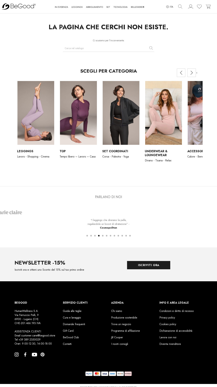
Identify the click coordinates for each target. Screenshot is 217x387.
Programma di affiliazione (125, 331)
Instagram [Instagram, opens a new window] (17, 359)
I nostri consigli (119, 344)
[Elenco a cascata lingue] (169, 6)
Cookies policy (167, 324)
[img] (180, 7)
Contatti (67, 344)
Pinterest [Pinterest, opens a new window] (42, 359)
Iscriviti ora (148, 265)
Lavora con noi (167, 337)
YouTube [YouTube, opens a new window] (34, 359)
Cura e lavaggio (72, 318)
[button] (61, 8)
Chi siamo (116, 311)
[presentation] (181, 73)
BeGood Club (71, 337)
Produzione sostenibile (124, 318)
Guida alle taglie (72, 311)
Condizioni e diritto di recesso (176, 311)
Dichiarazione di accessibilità (175, 331)
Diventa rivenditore (170, 344)
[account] (190, 7)
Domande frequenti (74, 324)
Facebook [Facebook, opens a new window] (25, 359)
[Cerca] (108, 48)
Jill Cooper (117, 337)
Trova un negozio (121, 324)
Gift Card (68, 331)
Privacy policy (167, 318)
